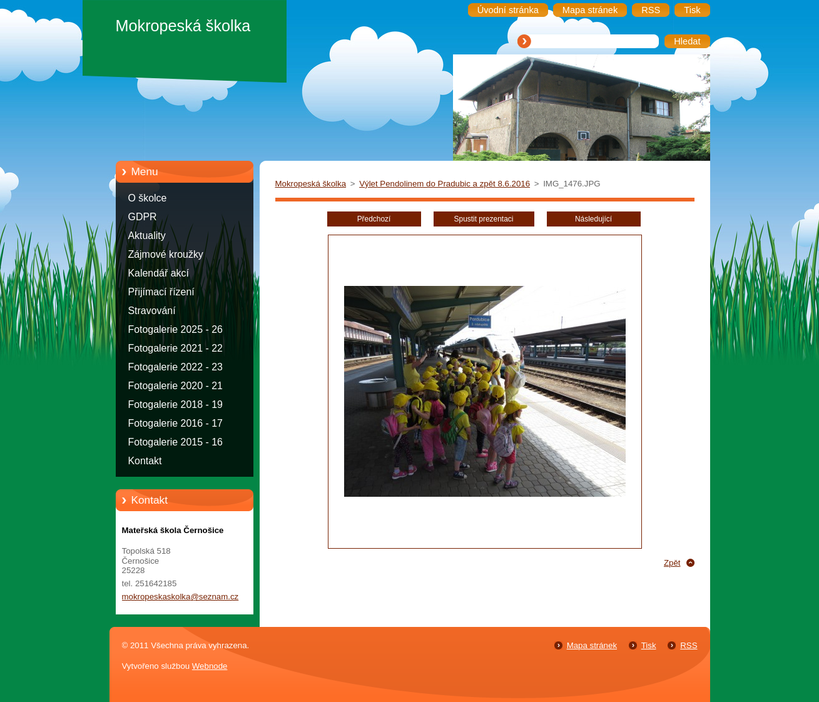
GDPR (142, 216)
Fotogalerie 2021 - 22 (175, 348)
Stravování (152, 310)
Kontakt (145, 460)
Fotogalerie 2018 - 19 (175, 404)
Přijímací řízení (161, 292)
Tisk (648, 645)
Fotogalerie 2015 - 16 (175, 442)
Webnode (210, 666)
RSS (688, 645)
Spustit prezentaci (484, 219)
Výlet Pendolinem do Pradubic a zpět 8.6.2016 (444, 183)
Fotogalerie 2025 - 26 (175, 329)
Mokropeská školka (311, 183)
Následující (593, 219)
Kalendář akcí (158, 273)
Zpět (672, 562)
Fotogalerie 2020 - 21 (175, 385)
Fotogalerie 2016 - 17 (175, 423)
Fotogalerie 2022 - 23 (175, 367)
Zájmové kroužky (165, 254)
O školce (147, 198)
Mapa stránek (592, 645)
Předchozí (374, 219)
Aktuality (147, 235)
